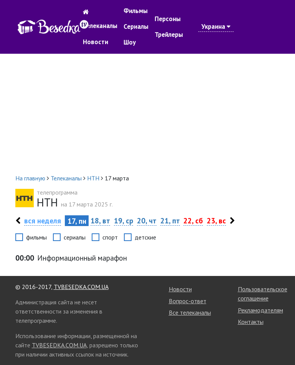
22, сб (193, 220)
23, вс (216, 220)
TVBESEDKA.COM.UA (81, 287)
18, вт (100, 220)
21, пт (170, 220)
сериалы (75, 237)
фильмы (36, 237)
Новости (95, 42)
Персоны (168, 19)
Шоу (130, 42)
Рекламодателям (260, 310)
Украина (216, 26)
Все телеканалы (190, 312)
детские (145, 237)
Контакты (251, 321)
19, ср (123, 220)
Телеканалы (100, 25)
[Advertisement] (147, 113)
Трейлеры (169, 34)
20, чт (147, 220)
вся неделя (42, 220)
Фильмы (136, 11)
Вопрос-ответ (187, 301)
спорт (110, 237)
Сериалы (136, 26)
